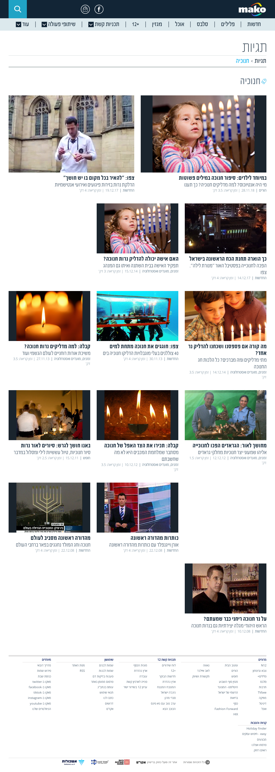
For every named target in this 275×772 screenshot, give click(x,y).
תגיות (260, 61)
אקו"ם (109, 709)
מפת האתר (78, 665)
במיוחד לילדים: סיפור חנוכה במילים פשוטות (223, 178)
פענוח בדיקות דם (103, 676)
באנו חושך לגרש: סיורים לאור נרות (56, 446)
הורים (234, 671)
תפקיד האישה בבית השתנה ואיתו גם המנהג (141, 266)
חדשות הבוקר (167, 676)
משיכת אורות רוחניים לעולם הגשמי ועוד (56, 353)
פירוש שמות (44, 671)
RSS (82, 671)
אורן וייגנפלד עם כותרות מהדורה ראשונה (144, 545)
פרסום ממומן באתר (102, 682)
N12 (263, 665)
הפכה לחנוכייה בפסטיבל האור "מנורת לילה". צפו (228, 269)
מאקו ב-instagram (39, 698)
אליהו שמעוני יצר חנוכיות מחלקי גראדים (232, 452)
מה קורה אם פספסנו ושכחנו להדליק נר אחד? (227, 350)
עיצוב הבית (231, 665)
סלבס (263, 682)
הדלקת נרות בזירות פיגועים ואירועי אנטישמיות (95, 185)
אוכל (263, 709)
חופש (234, 676)
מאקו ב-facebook (40, 687)
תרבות (262, 687)
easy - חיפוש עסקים (254, 734)
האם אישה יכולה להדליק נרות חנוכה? (141, 259)
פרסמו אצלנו (259, 745)
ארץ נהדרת (169, 682)
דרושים (109, 703)
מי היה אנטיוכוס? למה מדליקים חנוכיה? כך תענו (225, 185)
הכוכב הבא (169, 709)
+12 (173, 671)
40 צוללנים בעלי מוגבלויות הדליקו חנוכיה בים (141, 353)
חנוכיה (242, 61)
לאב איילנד (203, 671)
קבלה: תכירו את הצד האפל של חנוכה (141, 446)
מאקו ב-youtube (40, 703)
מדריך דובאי (44, 665)
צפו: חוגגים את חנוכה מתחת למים (144, 346)
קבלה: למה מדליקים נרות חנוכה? (57, 346)
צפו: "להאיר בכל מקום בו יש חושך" (99, 178)
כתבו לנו (108, 698)
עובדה (143, 676)
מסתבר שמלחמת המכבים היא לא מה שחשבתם (146, 456)
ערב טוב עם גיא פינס (163, 703)
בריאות (234, 698)
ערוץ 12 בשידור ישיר (135, 687)
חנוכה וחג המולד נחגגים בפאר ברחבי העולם (53, 545)
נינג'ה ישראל (168, 692)
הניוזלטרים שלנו (41, 709)
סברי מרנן (170, 698)
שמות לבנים (106, 665)
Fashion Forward (226, 709)
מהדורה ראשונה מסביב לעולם (61, 538)
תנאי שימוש (106, 692)
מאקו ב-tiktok (42, 692)
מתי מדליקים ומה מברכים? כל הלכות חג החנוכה (232, 363)
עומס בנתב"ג (105, 687)
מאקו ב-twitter (41, 682)
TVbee (262, 692)
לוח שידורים (169, 665)
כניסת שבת (44, 676)
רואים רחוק (260, 750)
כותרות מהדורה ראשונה (155, 538)
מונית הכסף (140, 665)
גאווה (206, 665)
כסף (235, 703)
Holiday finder (256, 728)
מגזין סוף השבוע (228, 682)
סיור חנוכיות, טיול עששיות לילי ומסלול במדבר (52, 452)
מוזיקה (262, 698)
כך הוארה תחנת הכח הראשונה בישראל (228, 259)
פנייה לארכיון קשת (136, 682)
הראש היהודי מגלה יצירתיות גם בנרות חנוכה (229, 626)
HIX (235, 714)
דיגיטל (262, 703)
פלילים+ (262, 676)
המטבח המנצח (166, 687)
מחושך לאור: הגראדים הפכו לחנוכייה (230, 446)
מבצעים (261, 739)
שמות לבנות (106, 671)
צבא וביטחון (259, 671)
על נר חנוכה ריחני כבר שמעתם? (235, 619)
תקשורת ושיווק (200, 676)
